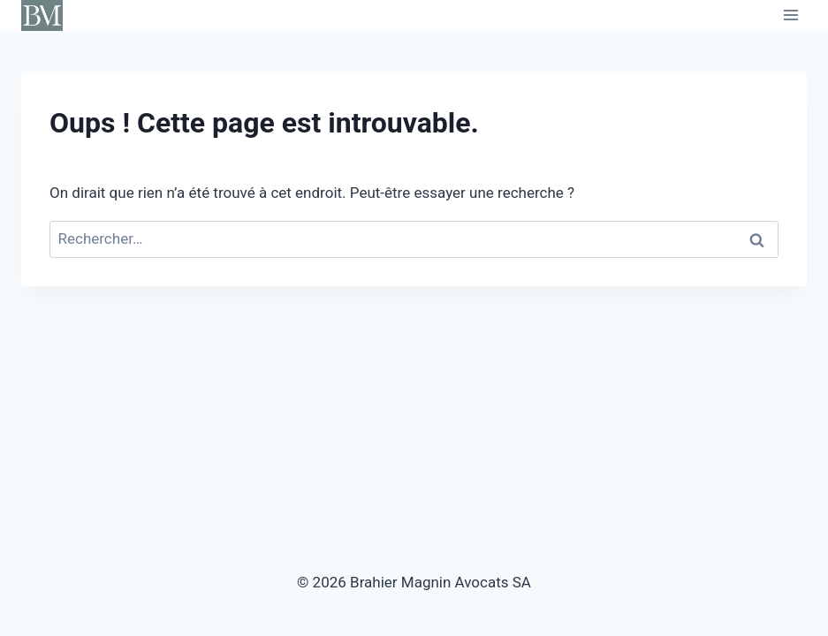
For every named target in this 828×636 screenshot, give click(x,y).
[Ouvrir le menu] (790, 15)
